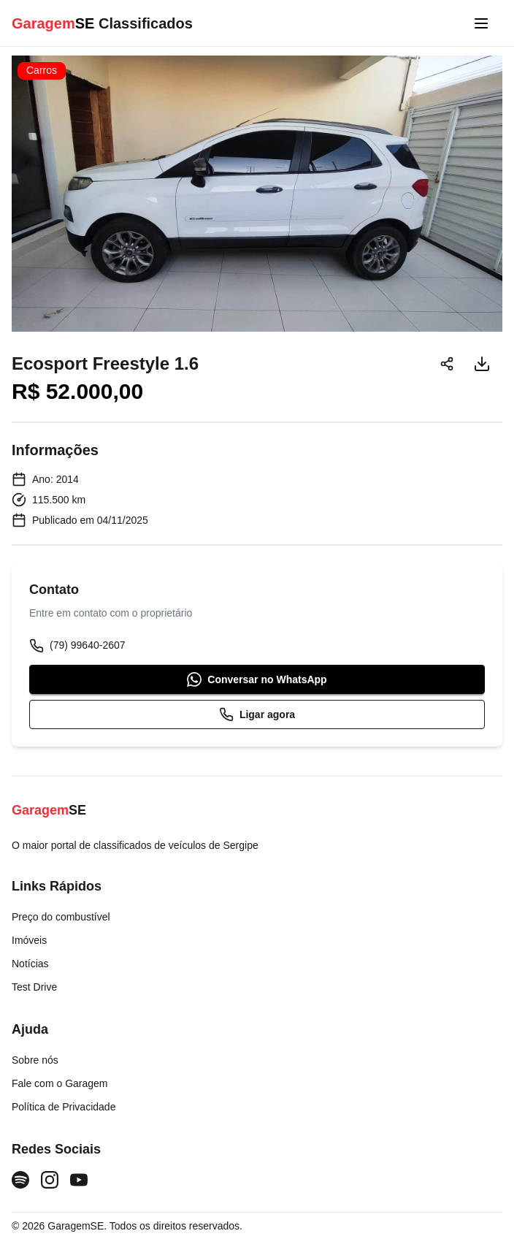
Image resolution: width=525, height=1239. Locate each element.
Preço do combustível (61, 917)
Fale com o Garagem (60, 1083)
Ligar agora (257, 714)
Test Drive (34, 987)
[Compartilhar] (446, 363)
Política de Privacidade (63, 1107)
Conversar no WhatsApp (256, 679)
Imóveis (29, 940)
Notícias (30, 963)
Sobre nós (35, 1060)
